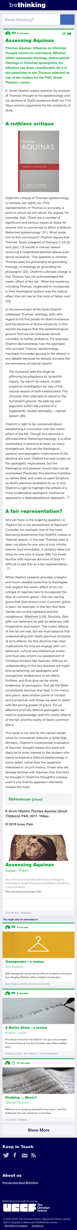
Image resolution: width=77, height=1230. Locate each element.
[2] (8, 568)
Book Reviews (12, 912)
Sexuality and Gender (38, 983)
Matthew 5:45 (35, 616)
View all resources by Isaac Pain (23, 891)
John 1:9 (18, 247)
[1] (68, 496)
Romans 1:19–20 (58, 242)
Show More (38, 1130)
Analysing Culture (13, 1053)
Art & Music (10, 1119)
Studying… (23, 1119)
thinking (27, 5)
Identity (23, 983)
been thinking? (19, 19)
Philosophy (26, 912)
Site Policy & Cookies (16, 1225)
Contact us (37, 1225)
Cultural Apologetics (48, 1053)
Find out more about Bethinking (20, 1182)
